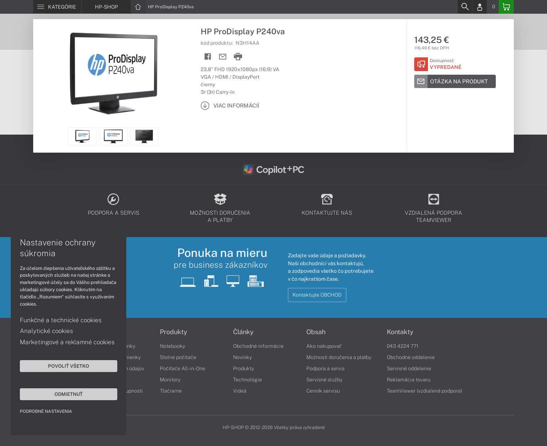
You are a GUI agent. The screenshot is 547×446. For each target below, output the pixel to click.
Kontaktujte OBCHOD (317, 295)
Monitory (170, 379)
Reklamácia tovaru (408, 379)
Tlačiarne (171, 391)
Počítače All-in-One (182, 368)
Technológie (247, 379)
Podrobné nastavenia (46, 411)
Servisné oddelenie (409, 368)
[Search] (465, 7)
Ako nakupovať (323, 346)
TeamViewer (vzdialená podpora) (424, 391)
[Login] (479, 7)
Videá (239, 391)
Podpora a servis (325, 368)
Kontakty (400, 332)
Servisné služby (324, 379)
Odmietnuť (68, 394)
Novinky (242, 357)
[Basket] (506, 7)
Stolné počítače (178, 357)
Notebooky (172, 346)
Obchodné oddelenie (411, 357)
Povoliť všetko (68, 366)
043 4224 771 (403, 346)
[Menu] (57, 7)
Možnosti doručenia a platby (338, 357)
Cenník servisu (323, 391)
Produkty (173, 332)
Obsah (315, 332)
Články (243, 332)
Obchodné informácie (258, 346)
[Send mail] (223, 57)
